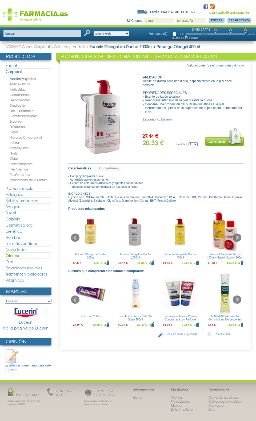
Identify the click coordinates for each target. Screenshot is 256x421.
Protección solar (20, 188)
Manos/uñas (19, 147)
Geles (14, 132)
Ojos (9, 261)
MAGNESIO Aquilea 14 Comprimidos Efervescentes (225, 318)
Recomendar (222, 334)
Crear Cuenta (239, 20)
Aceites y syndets (69, 46)
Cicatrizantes (20, 94)
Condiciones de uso (224, 397)
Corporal (42, 46)
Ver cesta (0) (158, 34)
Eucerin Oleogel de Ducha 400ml (180, 256)
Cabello (13, 219)
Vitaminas (15, 280)
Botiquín (13, 206)
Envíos (138, 397)
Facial (11, 65)
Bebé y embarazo (22, 200)
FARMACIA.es (18, 46)
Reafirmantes (20, 174)
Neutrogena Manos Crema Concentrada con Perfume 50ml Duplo (180, 319)
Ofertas (12, 255)
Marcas (16, 291)
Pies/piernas (19, 169)
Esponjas (16, 121)
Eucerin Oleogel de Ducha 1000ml (135, 256)
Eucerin (26, 316)
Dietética (14, 231)
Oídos (14, 158)
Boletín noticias (182, 409)
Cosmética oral (19, 225)
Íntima (14, 142)
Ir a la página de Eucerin (26, 328)
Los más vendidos (21, 243)
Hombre (13, 237)
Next (237, 238)
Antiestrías (17, 89)
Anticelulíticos (20, 84)
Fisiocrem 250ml (90, 316)
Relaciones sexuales (24, 267)
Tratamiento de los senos (28, 179)
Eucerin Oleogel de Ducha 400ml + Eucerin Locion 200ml (225, 256)
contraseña (185, 21)
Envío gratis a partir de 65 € (172, 12)
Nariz (13, 153)
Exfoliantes (18, 126)
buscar (10, 33)
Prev (75, 238)
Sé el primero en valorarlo (225, 65)
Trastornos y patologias (26, 274)
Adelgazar (15, 194)
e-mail (149, 21)
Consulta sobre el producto (182, 334)
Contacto (216, 405)
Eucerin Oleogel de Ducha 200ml (90, 256)
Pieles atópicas (21, 163)
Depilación (18, 105)
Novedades (16, 249)
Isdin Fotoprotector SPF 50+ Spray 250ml (135, 318)
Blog (212, 409)
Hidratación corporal (26, 137)
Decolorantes (20, 100)
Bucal (11, 212)
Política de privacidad (225, 401)
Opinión (16, 341)
